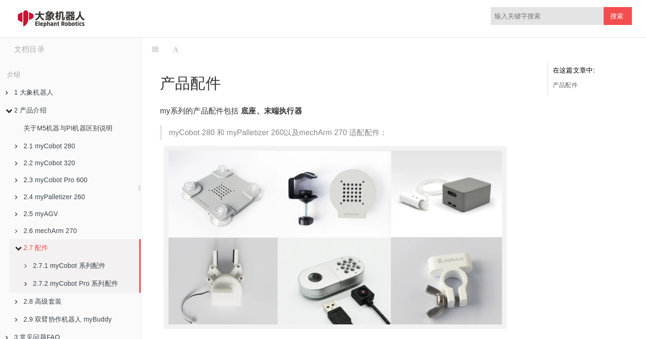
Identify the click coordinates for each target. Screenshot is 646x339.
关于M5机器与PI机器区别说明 (68, 128)
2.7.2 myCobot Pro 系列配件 (71, 283)
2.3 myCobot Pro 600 (51, 180)
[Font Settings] (176, 49)
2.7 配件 (31, 247)
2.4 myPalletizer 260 (50, 197)
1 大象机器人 (29, 92)
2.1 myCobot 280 (45, 146)
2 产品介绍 (26, 110)
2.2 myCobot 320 (45, 163)
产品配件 (565, 85)
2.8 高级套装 (38, 301)
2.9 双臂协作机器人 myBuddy (63, 319)
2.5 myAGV (36, 214)
